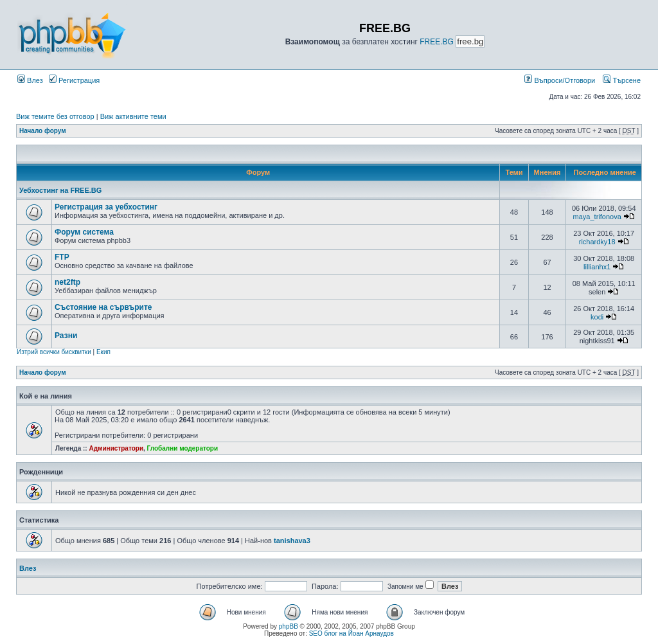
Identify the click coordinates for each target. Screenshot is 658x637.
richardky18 (597, 242)
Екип (103, 351)
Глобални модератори (182, 448)
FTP (62, 257)
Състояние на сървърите (103, 307)
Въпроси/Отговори (559, 80)
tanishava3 (292, 540)
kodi (597, 317)
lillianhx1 (596, 267)
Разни (66, 335)
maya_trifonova (597, 216)
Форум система (84, 232)
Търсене (622, 80)
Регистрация (74, 80)
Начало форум (42, 130)
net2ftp (67, 282)
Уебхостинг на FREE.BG (60, 190)
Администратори (116, 448)
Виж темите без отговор (55, 116)
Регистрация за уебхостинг (106, 206)
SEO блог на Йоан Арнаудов (351, 633)
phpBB (288, 626)
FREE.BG (437, 41)
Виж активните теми (133, 116)
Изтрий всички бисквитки (54, 351)
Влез (30, 80)
